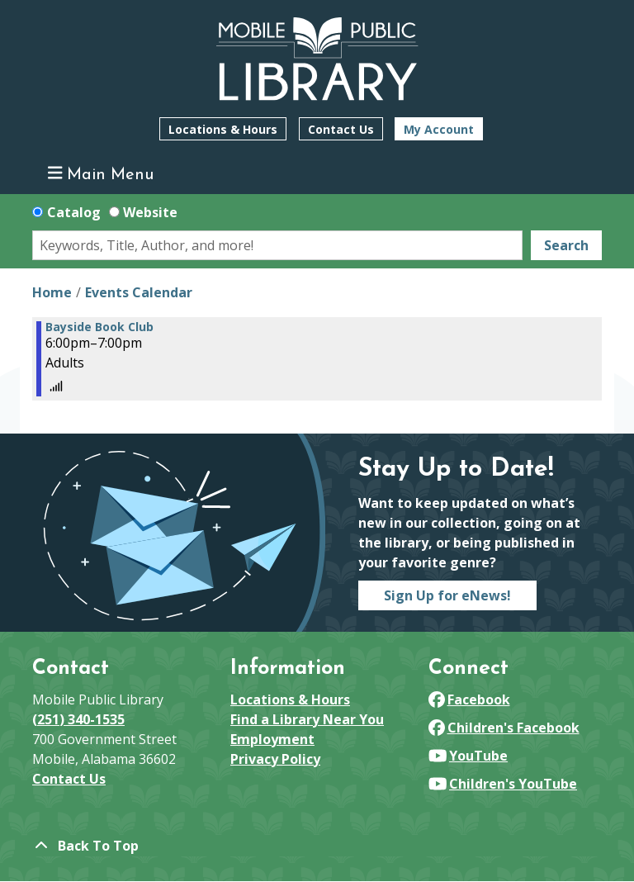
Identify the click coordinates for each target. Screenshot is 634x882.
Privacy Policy (275, 759)
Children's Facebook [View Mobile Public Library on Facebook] (504, 727)
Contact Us (341, 129)
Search (566, 245)
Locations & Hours (222, 129)
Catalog (74, 212)
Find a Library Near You (307, 719)
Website (150, 212)
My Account (439, 129)
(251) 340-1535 (78, 719)
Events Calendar (138, 292)
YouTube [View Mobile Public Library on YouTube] (468, 756)
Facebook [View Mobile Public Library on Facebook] (469, 699)
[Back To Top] (317, 845)
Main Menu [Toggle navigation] (101, 173)
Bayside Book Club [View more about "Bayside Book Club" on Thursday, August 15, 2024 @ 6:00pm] (99, 327)
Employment (272, 739)
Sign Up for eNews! (447, 595)
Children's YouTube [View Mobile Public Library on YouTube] (502, 784)
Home (52, 292)
